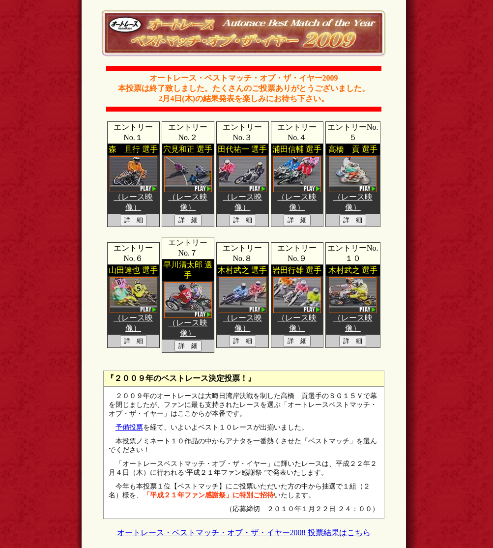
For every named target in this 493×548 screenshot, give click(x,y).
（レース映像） (133, 198)
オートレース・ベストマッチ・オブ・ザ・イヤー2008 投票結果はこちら (244, 532)
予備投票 (129, 427)
